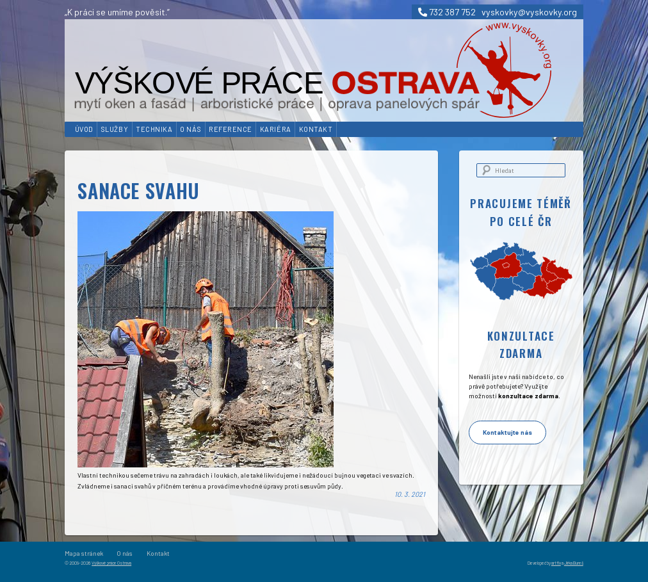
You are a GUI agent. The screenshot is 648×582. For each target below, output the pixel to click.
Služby (114, 129)
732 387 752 (447, 11)
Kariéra (275, 129)
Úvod (84, 129)
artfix (556, 562)
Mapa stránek (84, 553)
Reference (230, 129)
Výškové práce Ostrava (111, 562)
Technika (154, 129)
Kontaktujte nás (507, 432)
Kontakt (316, 129)
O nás (190, 129)
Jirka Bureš (573, 562)
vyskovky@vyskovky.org (529, 11)
